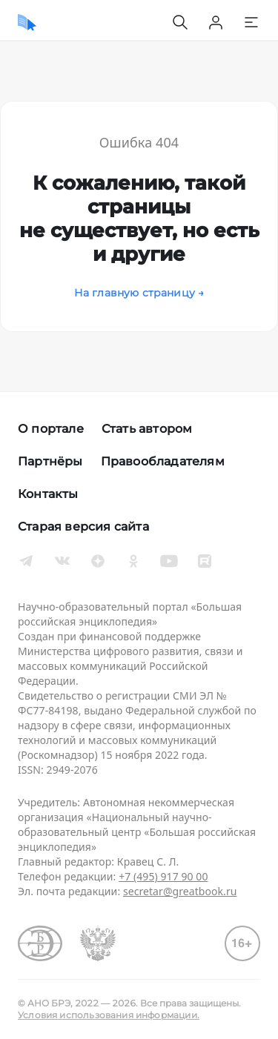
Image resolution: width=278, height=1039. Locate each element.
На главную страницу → (139, 292)
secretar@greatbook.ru (180, 891)
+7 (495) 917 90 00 (163, 876)
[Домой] (27, 22)
